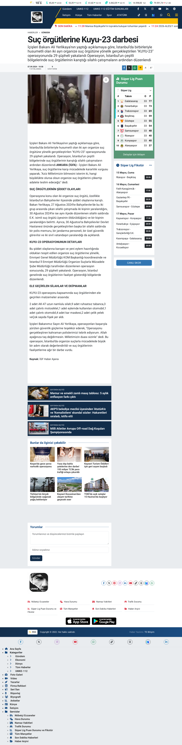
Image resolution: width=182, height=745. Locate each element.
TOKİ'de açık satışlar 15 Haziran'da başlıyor (95, 495)
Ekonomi (17, 659)
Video (11, 678)
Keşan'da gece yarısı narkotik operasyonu (41, 465)
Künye (78, 15)
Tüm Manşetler (69, 609)
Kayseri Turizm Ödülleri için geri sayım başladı (96, 465)
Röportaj (12, 693)
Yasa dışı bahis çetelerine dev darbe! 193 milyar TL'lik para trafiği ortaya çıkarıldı (68, 468)
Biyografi (13, 696)
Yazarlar (12, 682)
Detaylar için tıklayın (134, 154)
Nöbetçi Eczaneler (38, 601)
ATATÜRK (122, 15)
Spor (109, 15)
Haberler (33, 32)
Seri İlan (12, 689)
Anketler (12, 700)
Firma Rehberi (15, 685)
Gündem (67, 8)
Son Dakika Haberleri (104, 609)
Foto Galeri (14, 674)
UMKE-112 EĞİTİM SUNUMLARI (110, 8)
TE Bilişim (149, 632)
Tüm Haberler (94, 15)
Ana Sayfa (13, 648)
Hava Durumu (68, 601)
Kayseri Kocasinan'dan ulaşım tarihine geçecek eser (69, 497)
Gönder (36, 558)
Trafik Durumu (133, 601)
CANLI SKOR (134, 262)
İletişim (66, 15)
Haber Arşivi (132, 609)
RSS (32, 632)
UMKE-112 (82, 8)
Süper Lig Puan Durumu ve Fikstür (42, 610)
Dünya (16, 663)
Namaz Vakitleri (102, 601)
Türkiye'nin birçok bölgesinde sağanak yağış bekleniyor (40, 497)
